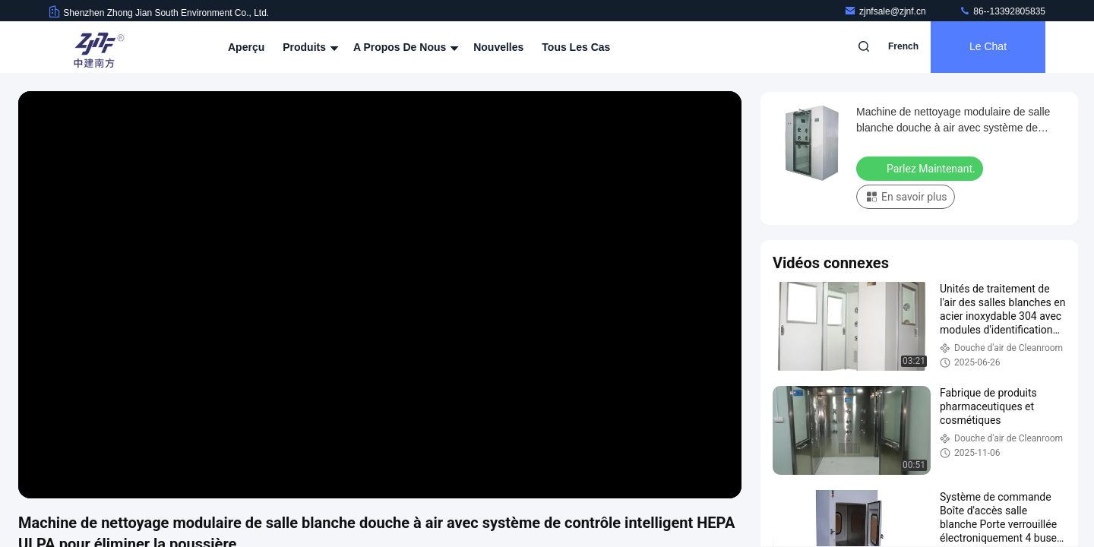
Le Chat (988, 47)
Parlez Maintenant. (921, 167)
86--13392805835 (1002, 11)
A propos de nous (404, 47)
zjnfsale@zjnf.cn (886, 11)
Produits (309, 47)
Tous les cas (576, 47)
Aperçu (246, 47)
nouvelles (498, 47)
